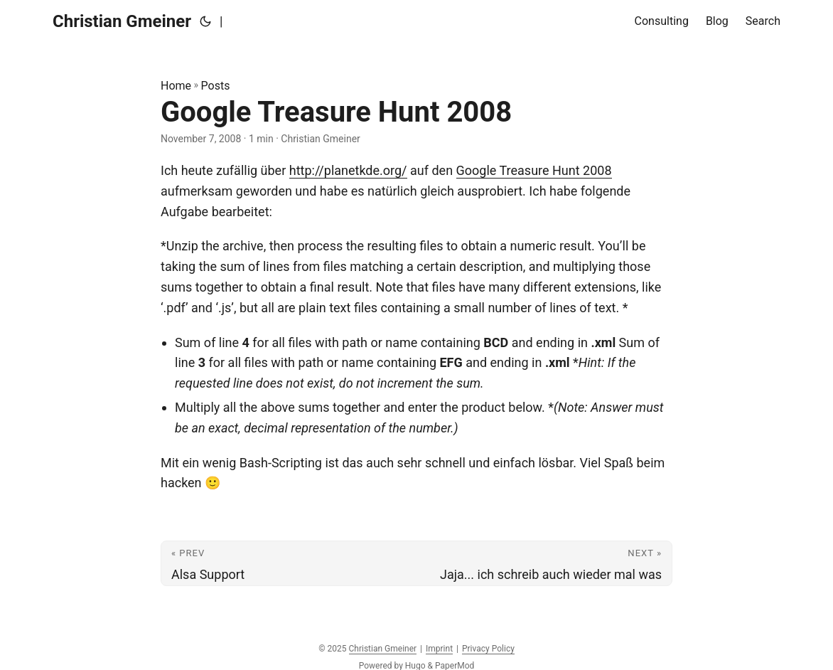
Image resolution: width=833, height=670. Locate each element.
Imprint (439, 649)
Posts (215, 85)
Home (176, 85)
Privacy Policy (488, 649)
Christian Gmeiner (122, 21)
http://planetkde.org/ (348, 170)
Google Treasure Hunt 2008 (534, 170)
